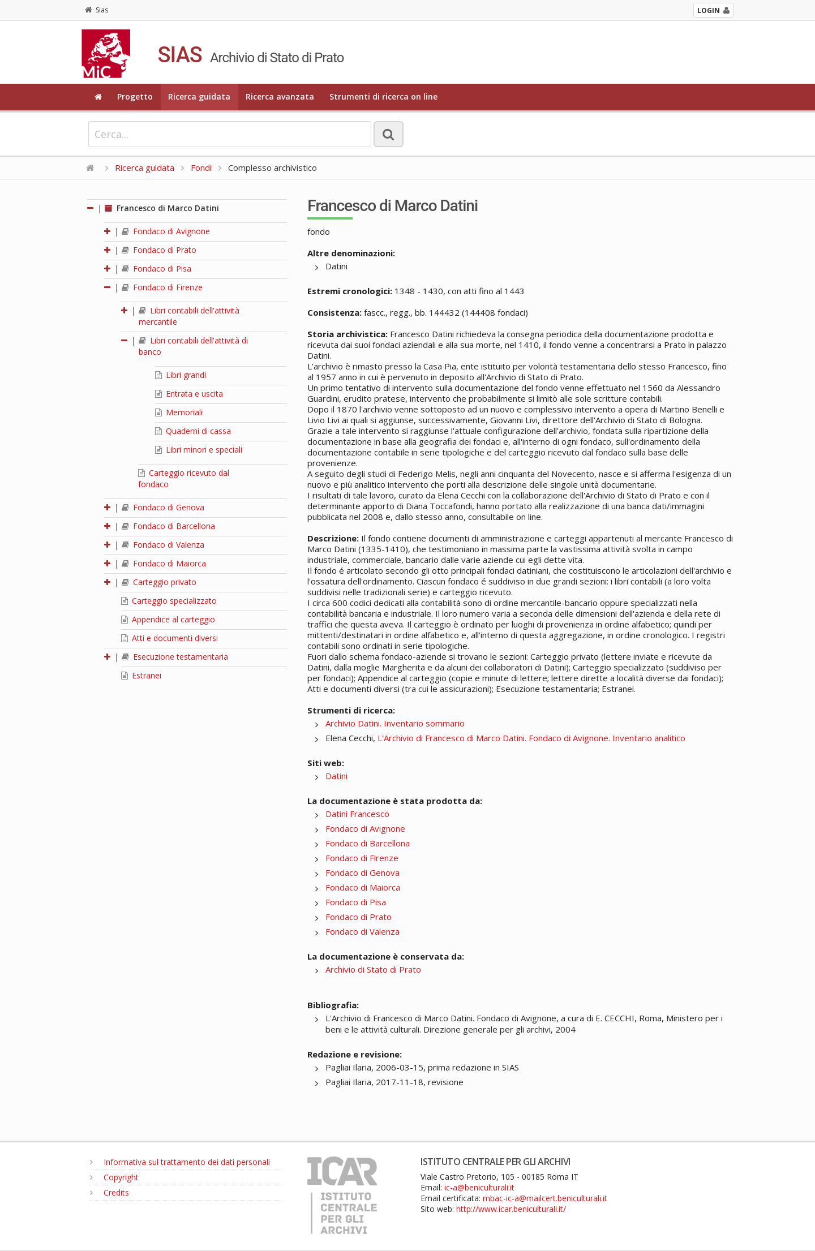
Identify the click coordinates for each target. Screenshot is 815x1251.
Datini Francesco (357, 813)
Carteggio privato (159, 582)
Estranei (141, 675)
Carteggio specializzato (169, 600)
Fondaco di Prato (159, 249)
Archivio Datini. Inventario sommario (395, 723)
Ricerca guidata (199, 96)
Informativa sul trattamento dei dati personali (180, 1162)
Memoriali (179, 412)
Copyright (114, 1177)
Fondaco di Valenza (163, 544)
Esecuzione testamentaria (175, 656)
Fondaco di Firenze (162, 287)
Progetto (135, 96)
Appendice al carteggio (168, 619)
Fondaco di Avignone (166, 231)
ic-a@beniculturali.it (479, 1187)
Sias (96, 10)
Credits (109, 1192)
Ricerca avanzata (280, 96)
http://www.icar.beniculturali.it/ (511, 1208)
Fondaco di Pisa (156, 268)
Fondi (201, 167)
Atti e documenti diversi (169, 638)
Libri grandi (180, 374)
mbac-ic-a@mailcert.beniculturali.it (545, 1198)
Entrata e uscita (189, 393)
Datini (336, 775)
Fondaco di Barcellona (168, 526)
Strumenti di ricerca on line (383, 96)
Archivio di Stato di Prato (373, 969)
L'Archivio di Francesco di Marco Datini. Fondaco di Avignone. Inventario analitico (531, 737)
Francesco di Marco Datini (162, 208)
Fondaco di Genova (163, 507)
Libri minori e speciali (198, 449)
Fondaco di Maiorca (164, 563)
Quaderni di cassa (193, 430)
